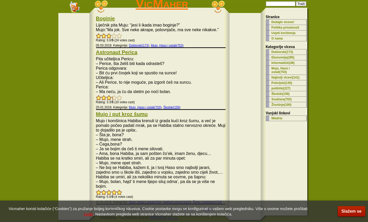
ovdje (88, 214)
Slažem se (352, 211)
